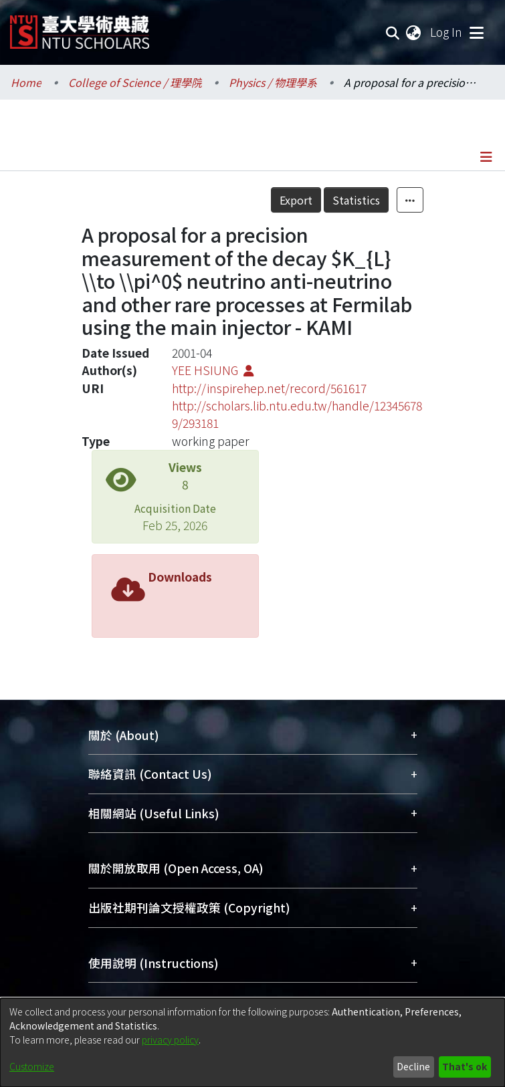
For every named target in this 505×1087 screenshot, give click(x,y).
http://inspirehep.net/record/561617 (269, 388)
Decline (413, 1066)
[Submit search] (393, 32)
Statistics (356, 200)
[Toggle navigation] (476, 32)
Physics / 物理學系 (273, 82)
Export (296, 200)
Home (26, 82)
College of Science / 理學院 (135, 82)
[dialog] (252, 1042)
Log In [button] (447, 31)
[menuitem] (414, 32)
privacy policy (170, 1039)
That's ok (464, 1066)
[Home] (79, 27)
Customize (31, 1066)
